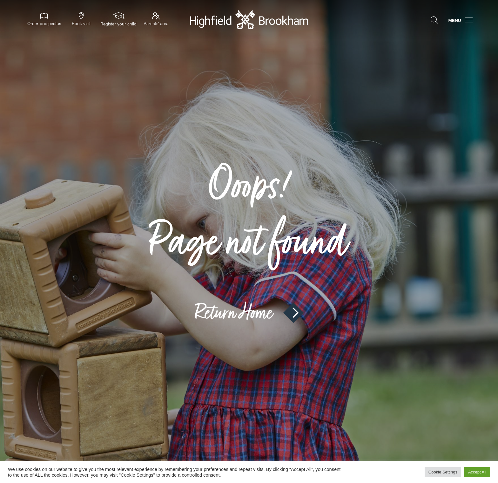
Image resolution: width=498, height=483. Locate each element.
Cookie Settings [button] (442, 472)
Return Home (249, 312)
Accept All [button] (477, 472)
